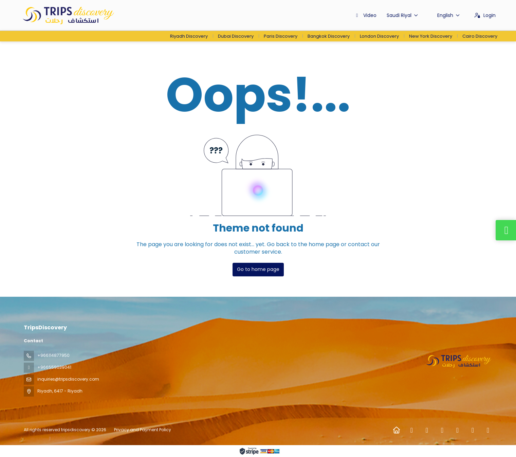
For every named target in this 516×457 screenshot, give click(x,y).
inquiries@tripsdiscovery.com (68, 379)
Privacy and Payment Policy (142, 430)
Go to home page (258, 269)
